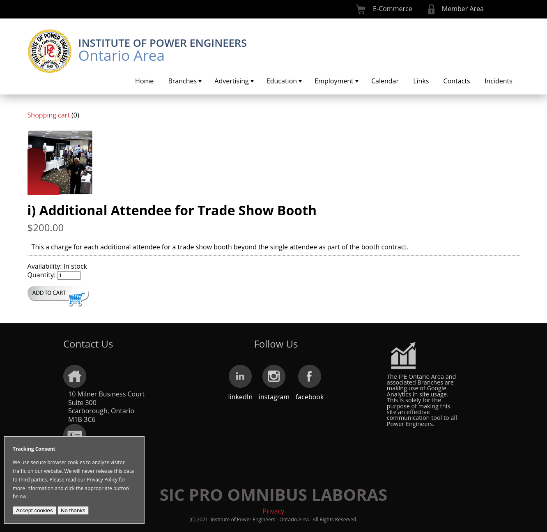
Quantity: (42, 274)
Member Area (463, 8)
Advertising (234, 80)
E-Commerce (392, 8)
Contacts (457, 80)
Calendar (385, 80)
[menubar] (323, 81)
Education (285, 80)
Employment (337, 80)
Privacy (274, 511)
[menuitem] (144, 81)
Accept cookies (34, 510)
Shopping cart (49, 115)
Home (144, 80)
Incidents (499, 80)
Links (421, 80)
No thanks (73, 510)
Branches (185, 80)
